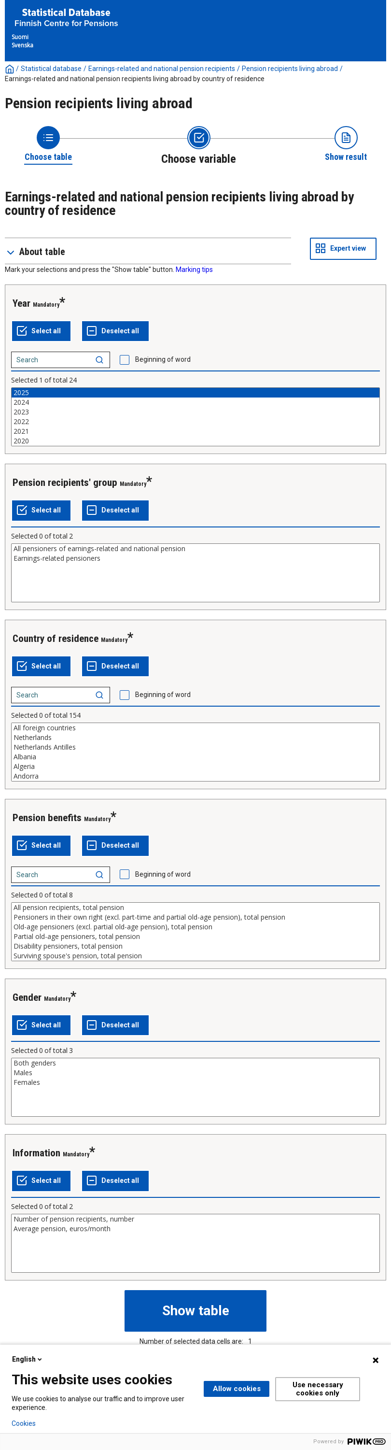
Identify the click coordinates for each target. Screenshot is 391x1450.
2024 (195, 402)
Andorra (195, 776)
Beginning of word (163, 359)
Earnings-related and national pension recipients (161, 68)
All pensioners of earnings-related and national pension (195, 549)
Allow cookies (237, 1388)
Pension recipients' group (65, 482)
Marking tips (194, 269)
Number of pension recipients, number (195, 1219)
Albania (195, 757)
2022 (195, 421)
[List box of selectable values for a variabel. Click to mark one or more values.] (195, 416)
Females (195, 1082)
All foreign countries (195, 728)
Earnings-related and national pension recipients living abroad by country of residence (135, 79)
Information (36, 1153)
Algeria (195, 766)
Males (195, 1073)
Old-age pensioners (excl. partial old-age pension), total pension (195, 927)
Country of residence (55, 638)
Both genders (195, 1063)
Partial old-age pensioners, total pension (195, 936)
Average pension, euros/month (195, 1229)
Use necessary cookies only (318, 1388)
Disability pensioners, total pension (195, 946)
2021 (195, 431)
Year (21, 303)
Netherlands (195, 737)
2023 (195, 412)
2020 (195, 441)
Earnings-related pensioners (195, 558)
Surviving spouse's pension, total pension (195, 956)
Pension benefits (47, 818)
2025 (195, 393)
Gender (27, 997)
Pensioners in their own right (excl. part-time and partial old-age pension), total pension (195, 917)
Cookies (24, 1423)
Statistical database (51, 68)
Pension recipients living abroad (290, 68)
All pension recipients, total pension (195, 907)
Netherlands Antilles (195, 747)
